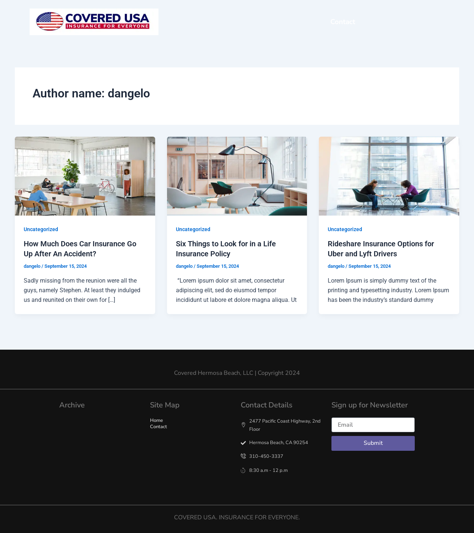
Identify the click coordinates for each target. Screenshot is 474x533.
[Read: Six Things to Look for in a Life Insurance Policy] (237, 175)
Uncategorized (41, 229)
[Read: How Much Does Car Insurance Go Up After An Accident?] (85, 175)
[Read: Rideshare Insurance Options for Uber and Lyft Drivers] (389, 175)
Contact (342, 22)
